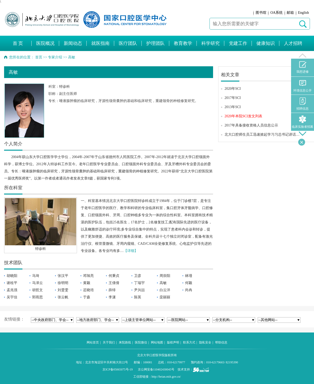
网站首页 (93, 342)
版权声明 (173, 342)
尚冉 (188, 290)
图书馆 (261, 13)
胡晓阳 (12, 276)
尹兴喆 (139, 290)
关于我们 (109, 342)
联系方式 (189, 342)
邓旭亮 (88, 276)
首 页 (18, 43)
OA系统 (276, 13)
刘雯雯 (63, 290)
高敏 (163, 283)
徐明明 (63, 283)
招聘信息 (302, 103)
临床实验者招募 (302, 122)
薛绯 (112, 290)
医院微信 (141, 342)
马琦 (35, 276)
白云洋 (165, 290)
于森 (86, 297)
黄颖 (86, 283)
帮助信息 (221, 342)
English (303, 13)
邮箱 (290, 13)
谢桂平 (12, 283)
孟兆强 (12, 290)
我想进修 (302, 67)
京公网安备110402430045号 (156, 369)
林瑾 (188, 276)
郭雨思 (37, 297)
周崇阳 (165, 276)
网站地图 (157, 342)
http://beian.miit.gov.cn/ (166, 376)
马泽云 (37, 283)
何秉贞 (114, 276)
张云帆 (63, 297)
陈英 (137, 297)
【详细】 (131, 251)
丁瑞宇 (139, 283)
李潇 (112, 297)
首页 (38, 57)
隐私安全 (205, 342)
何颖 (188, 283)
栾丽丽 (165, 297)
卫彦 (137, 276)
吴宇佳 (12, 297)
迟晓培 (88, 290)
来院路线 (125, 342)
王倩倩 (114, 283)
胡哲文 (37, 290)
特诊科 (64, 86)
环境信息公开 (302, 85)
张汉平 (63, 276)
